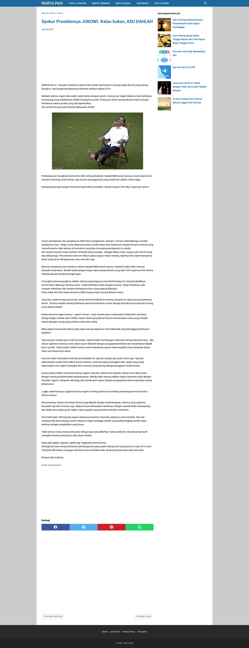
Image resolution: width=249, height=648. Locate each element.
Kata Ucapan (161, 3)
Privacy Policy (129, 632)
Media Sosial (123, 3)
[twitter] (84, 527)
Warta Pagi (52, 3)
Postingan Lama (143, 616)
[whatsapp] (139, 527)
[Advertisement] (98, 58)
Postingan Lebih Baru (53, 616)
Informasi (143, 3)
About (105, 632)
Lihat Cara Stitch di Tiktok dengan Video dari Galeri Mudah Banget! (190, 87)
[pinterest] (112, 527)
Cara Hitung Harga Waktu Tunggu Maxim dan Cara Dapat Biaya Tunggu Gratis (189, 39)
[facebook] (56, 527)
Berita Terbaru (101, 3)
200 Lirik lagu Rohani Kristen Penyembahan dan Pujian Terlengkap (188, 23)
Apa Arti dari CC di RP (184, 67)
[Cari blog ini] (206, 3)
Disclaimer (142, 632)
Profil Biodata (77, 3)
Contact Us (115, 632)
